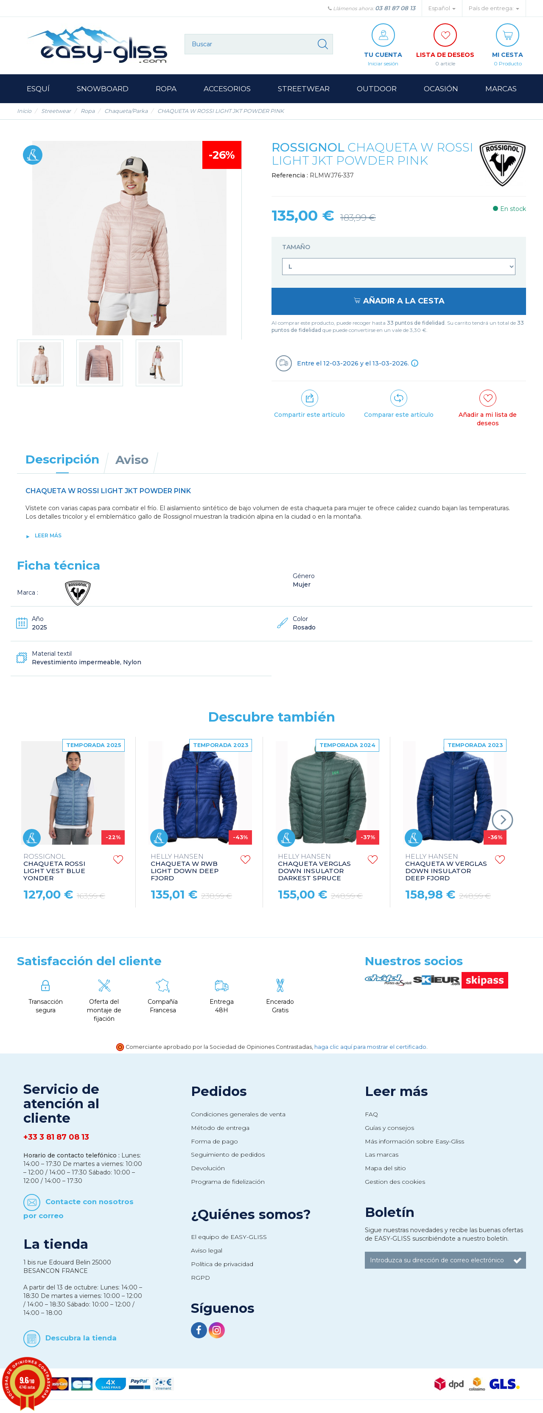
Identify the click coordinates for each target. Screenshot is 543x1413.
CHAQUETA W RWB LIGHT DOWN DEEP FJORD (184, 867)
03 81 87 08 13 (395, 8)
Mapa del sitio (385, 1168)
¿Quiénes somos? (251, 1214)
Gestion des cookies (395, 1181)
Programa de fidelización (228, 1181)
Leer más (48, 535)
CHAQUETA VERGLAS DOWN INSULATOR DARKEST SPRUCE (314, 867)
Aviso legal (206, 1250)
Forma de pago (214, 1141)
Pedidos (219, 1091)
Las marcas (381, 1154)
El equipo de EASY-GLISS (229, 1237)
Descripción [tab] (62, 459)
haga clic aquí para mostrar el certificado (370, 1047)
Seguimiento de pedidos (228, 1154)
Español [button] (442, 8)
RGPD (200, 1277)
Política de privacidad (222, 1264)
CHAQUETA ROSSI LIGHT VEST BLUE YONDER (54, 867)
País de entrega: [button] (494, 8)
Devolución (208, 1168)
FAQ (371, 1114)
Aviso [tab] (131, 459)
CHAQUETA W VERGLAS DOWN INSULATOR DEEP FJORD (446, 867)
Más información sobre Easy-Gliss (414, 1141)
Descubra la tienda (81, 1338)
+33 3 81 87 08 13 (56, 1137)
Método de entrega (220, 1128)
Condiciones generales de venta (238, 1114)
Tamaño (297, 247)
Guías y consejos (389, 1128)
